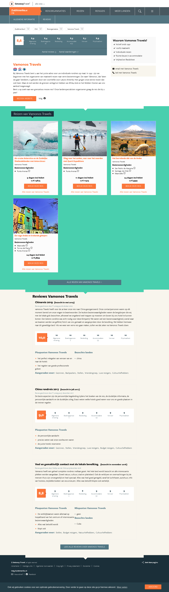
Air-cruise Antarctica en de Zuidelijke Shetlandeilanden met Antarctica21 (31, 160)
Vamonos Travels (73, 29)
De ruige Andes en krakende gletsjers (31, 235)
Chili (36, 29)
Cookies (96, 566)
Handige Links (28, 566)
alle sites (40, 3)
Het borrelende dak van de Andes (127, 158)
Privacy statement (73, 566)
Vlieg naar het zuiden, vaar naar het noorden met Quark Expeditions (83, 160)
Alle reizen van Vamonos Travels (35, 192)
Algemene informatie (24, 19)
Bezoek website (24, 98)
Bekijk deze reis (35, 185)
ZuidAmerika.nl (20, 29)
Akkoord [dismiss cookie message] (153, 586)
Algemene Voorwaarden (44, 566)
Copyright (60, 566)
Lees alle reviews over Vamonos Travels (84, 546)
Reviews (47, 19)
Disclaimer (86, 566)
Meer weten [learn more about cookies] (122, 587)
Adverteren (15, 566)
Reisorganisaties (52, 29)
